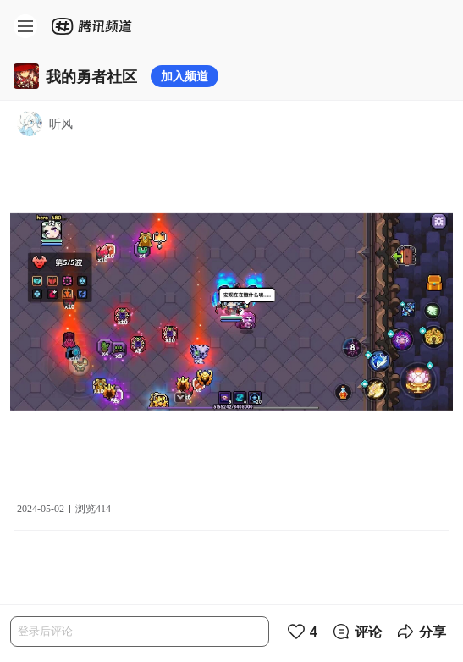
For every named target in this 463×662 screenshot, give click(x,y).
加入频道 (184, 76)
